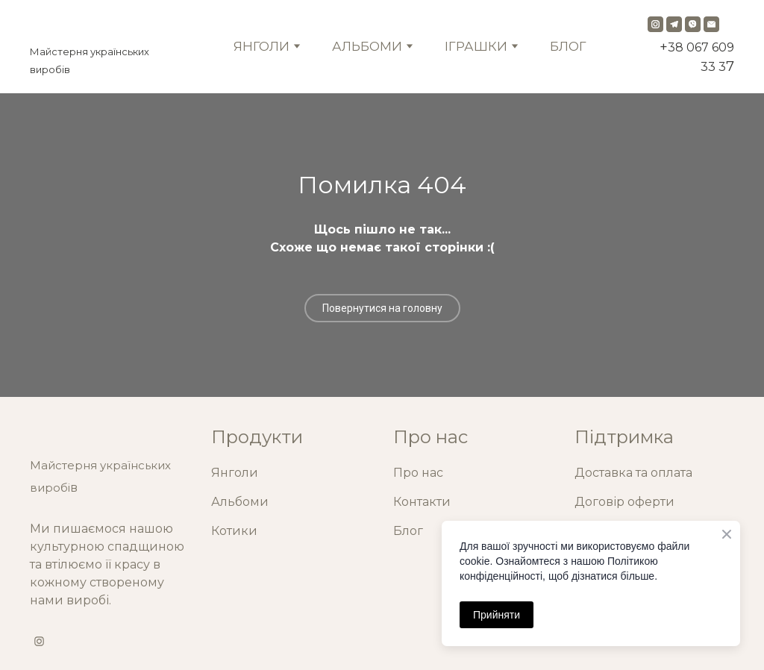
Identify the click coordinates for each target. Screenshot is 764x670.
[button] (655, 24)
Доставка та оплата (633, 473)
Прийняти (496, 615)
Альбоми (240, 502)
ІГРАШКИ (476, 46)
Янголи (234, 473)
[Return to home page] (104, 27)
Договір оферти (624, 502)
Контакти (422, 502)
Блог (408, 531)
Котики (234, 531)
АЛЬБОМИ (367, 46)
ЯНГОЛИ (261, 46)
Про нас (418, 473)
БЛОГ (568, 46)
